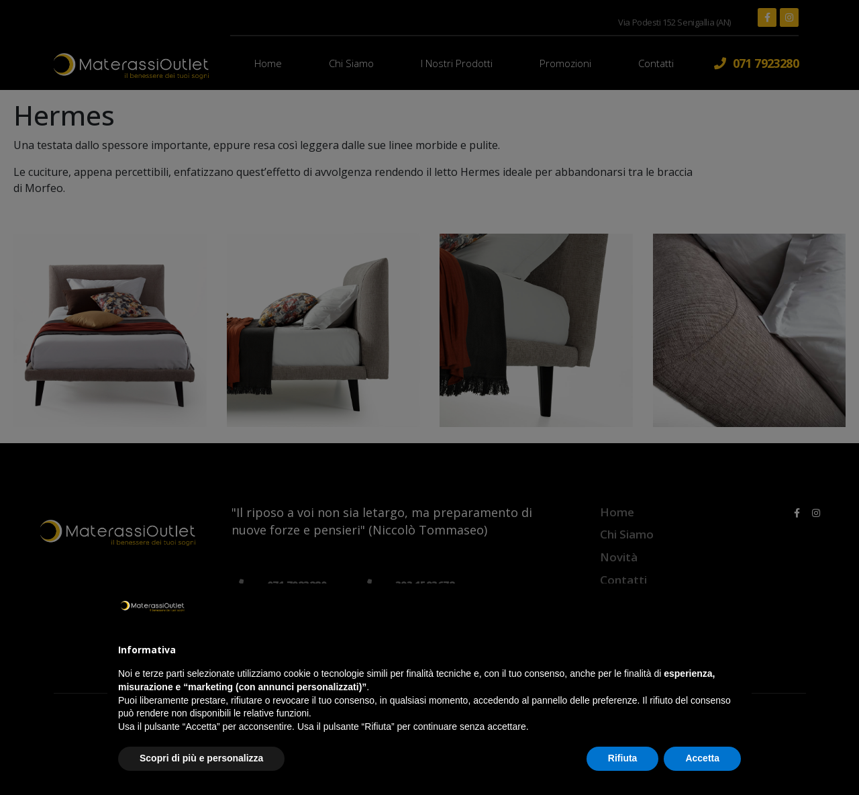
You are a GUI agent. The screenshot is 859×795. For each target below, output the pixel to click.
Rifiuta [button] (623, 758)
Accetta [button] (702, 758)
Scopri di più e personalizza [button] (201, 758)
